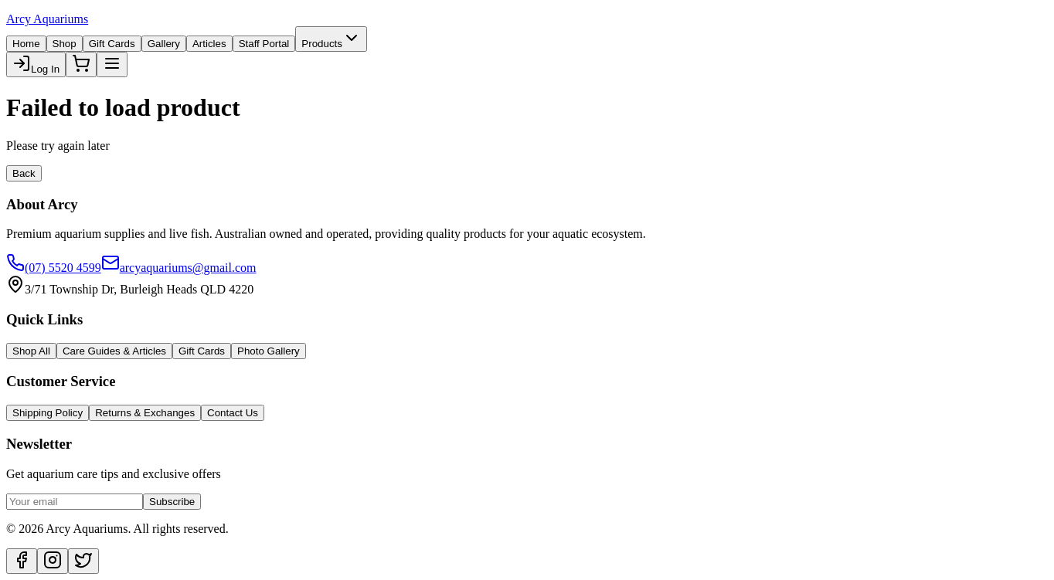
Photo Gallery (268, 351)
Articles (209, 43)
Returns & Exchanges (145, 413)
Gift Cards (112, 43)
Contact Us (232, 413)
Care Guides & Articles (114, 351)
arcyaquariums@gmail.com (179, 267)
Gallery (164, 43)
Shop (64, 43)
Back (24, 173)
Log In (36, 64)
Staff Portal (264, 43)
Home (26, 43)
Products (331, 39)
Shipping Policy (47, 413)
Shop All (31, 351)
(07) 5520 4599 (53, 267)
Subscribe (172, 501)
